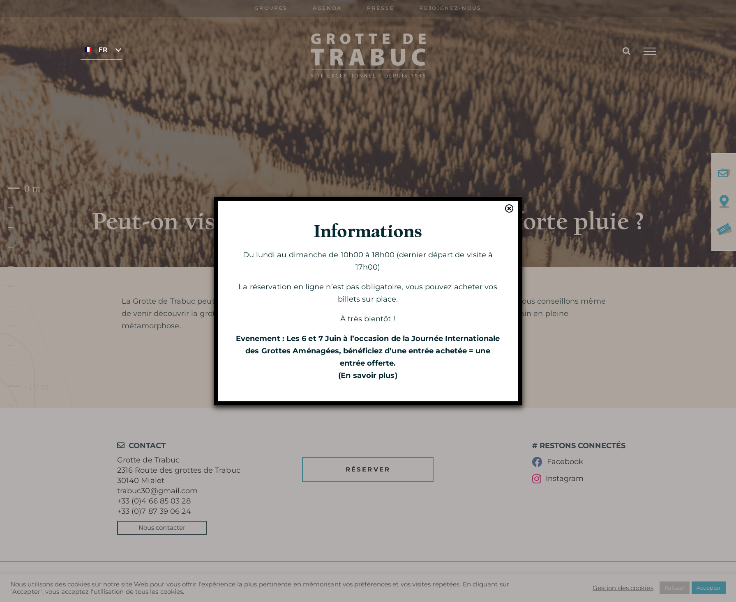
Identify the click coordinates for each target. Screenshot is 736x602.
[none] (101, 49)
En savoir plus (368, 375)
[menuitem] (101, 49)
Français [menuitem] (103, 49)
